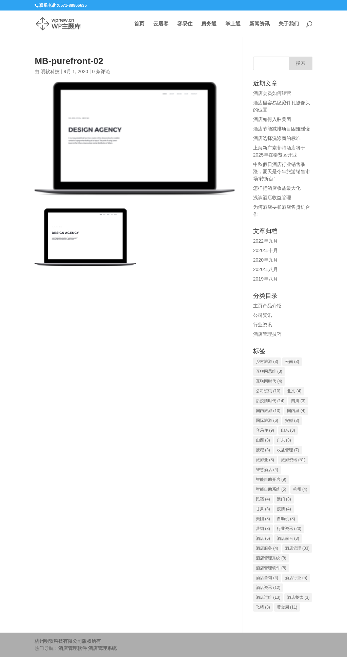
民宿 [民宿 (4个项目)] (263, 499)
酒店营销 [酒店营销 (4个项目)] (267, 577)
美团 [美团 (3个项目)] (263, 518)
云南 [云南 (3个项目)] (292, 361)
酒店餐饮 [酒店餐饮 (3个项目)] (298, 597)
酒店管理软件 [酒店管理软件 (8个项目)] (271, 568)
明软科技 (50, 71)
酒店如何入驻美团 (272, 119)
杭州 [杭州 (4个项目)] (300, 489)
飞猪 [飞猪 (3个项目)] (263, 607)
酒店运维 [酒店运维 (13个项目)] (268, 597)
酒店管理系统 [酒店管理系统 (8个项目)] (271, 558)
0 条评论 (101, 71)
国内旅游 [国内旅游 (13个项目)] (268, 410)
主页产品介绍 (267, 305)
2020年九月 (265, 260)
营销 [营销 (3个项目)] (263, 528)
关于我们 (289, 23)
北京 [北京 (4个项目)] (294, 391)
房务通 (209, 23)
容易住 (184, 23)
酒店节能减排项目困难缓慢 (281, 128)
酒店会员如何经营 (272, 93)
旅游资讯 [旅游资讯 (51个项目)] (293, 459)
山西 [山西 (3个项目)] (263, 440)
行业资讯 (262, 324)
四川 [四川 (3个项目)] (298, 400)
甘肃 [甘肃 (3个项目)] (263, 509)
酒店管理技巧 (267, 334)
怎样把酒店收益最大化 (277, 188)
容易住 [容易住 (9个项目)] (265, 430)
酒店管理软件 (72, 648)
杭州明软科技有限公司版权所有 (68, 641)
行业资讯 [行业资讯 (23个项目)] (289, 528)
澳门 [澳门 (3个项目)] (284, 499)
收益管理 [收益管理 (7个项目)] (288, 450)
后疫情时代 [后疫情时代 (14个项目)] (270, 400)
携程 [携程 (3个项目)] (263, 450)
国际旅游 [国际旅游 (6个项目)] (267, 420)
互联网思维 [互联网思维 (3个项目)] (269, 371)
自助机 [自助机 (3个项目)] (286, 518)
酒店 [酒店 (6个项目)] (263, 538)
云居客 (160, 23)
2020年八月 (265, 269)
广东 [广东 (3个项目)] (284, 440)
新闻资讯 (259, 23)
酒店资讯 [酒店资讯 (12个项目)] (268, 587)
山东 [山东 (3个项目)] (288, 430)
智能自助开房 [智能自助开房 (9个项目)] (271, 479)
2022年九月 (265, 241)
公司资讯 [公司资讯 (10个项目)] (268, 391)
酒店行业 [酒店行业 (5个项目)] (296, 577)
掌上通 (233, 23)
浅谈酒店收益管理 (272, 197)
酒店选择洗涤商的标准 (277, 138)
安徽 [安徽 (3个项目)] (292, 420)
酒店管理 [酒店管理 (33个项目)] (297, 548)
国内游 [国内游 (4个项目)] (296, 410)
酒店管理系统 (102, 648)
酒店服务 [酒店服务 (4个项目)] (267, 548)
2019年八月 (265, 279)
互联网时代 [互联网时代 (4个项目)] (269, 381)
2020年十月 (265, 250)
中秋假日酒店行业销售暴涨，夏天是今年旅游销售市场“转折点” (281, 171)
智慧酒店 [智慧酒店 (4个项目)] (267, 469)
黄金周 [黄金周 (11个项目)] (287, 607)
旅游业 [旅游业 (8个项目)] (265, 459)
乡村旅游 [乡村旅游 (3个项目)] (267, 361)
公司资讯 (262, 315)
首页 (139, 23)
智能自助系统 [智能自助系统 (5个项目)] (271, 489)
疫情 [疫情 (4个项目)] (284, 509)
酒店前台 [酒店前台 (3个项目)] (288, 538)
